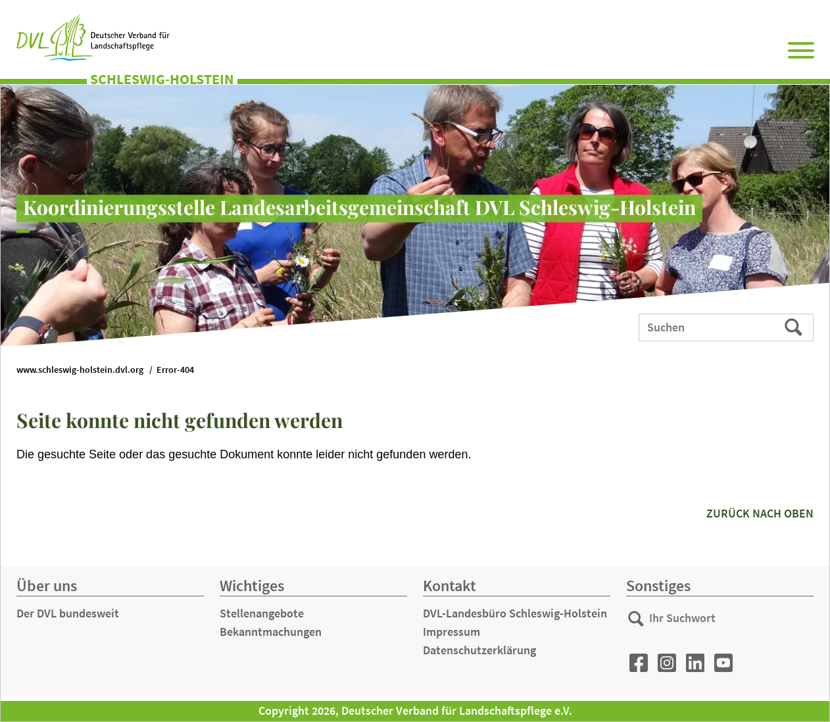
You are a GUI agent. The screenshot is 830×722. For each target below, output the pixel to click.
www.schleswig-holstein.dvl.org (79, 369)
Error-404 (175, 369)
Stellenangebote (262, 613)
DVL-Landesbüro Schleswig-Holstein (515, 613)
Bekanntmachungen (271, 631)
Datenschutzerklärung (479, 650)
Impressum (451, 631)
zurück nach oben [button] (760, 513)
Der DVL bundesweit (67, 613)
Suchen (795, 326)
